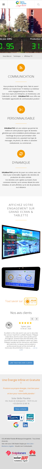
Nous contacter (21, 409)
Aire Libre (30, 444)
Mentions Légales (8, 446)
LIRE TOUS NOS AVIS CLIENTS (21, 363)
